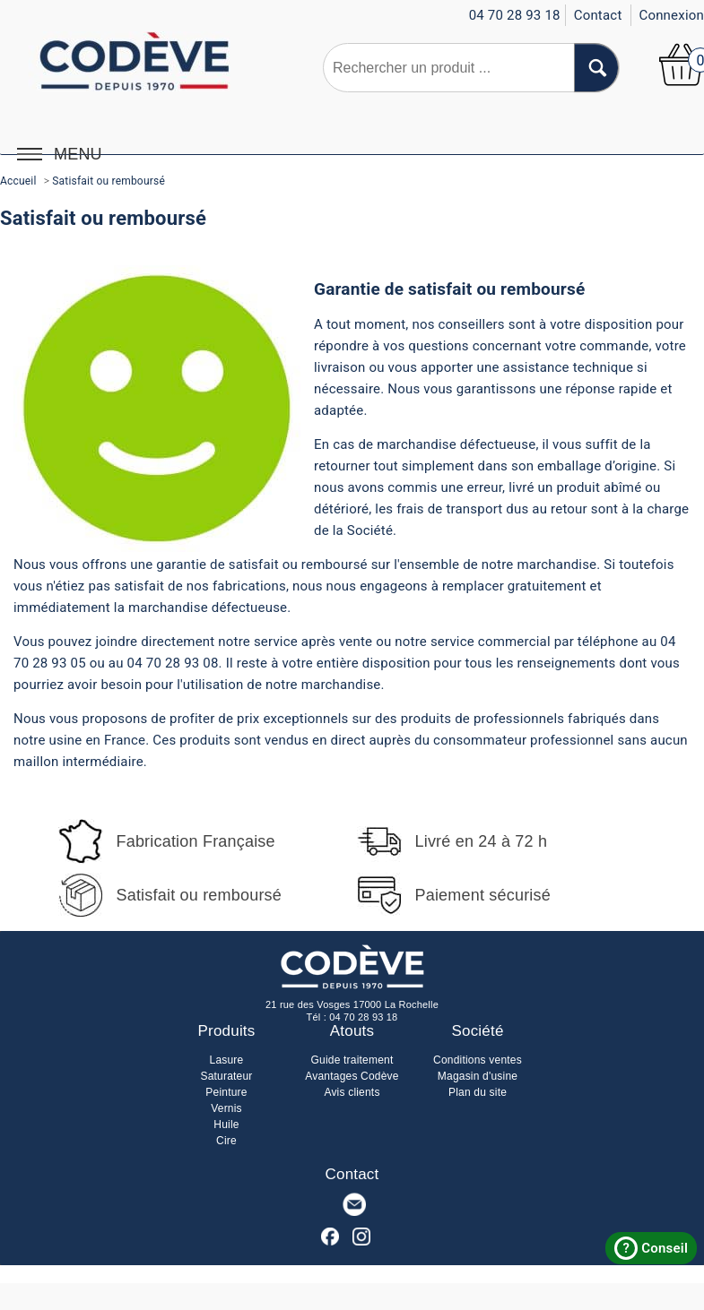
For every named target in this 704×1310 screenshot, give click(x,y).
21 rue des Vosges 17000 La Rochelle (352, 1004)
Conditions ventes (477, 1060)
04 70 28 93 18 (363, 1017)
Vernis (226, 1108)
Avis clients (351, 1092)
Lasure (227, 1060)
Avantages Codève (351, 1076)
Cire (226, 1140)
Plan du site (477, 1092)
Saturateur (226, 1076)
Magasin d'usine (477, 1076)
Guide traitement (352, 1060)
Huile (226, 1124)
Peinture (226, 1092)
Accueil (18, 181)
